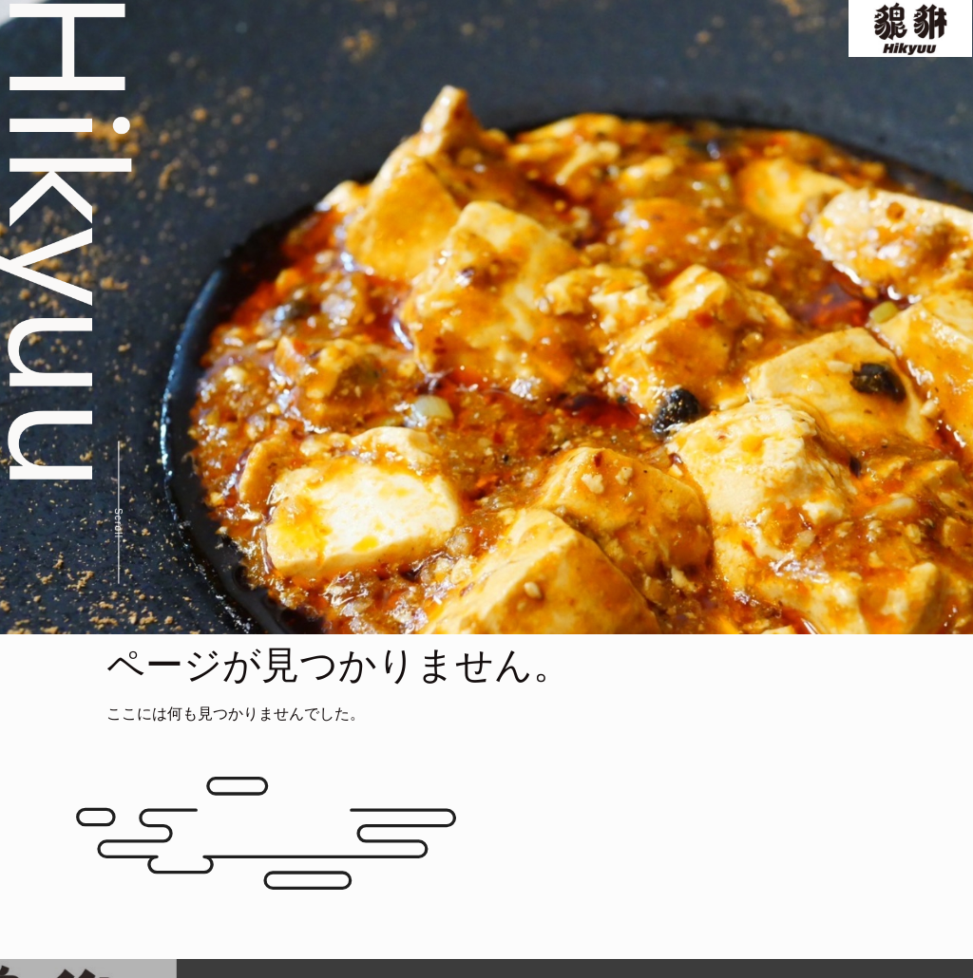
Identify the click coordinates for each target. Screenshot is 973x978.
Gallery (719, 28)
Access (798, 28)
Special (638, 28)
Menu (563, 28)
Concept (484, 28)
